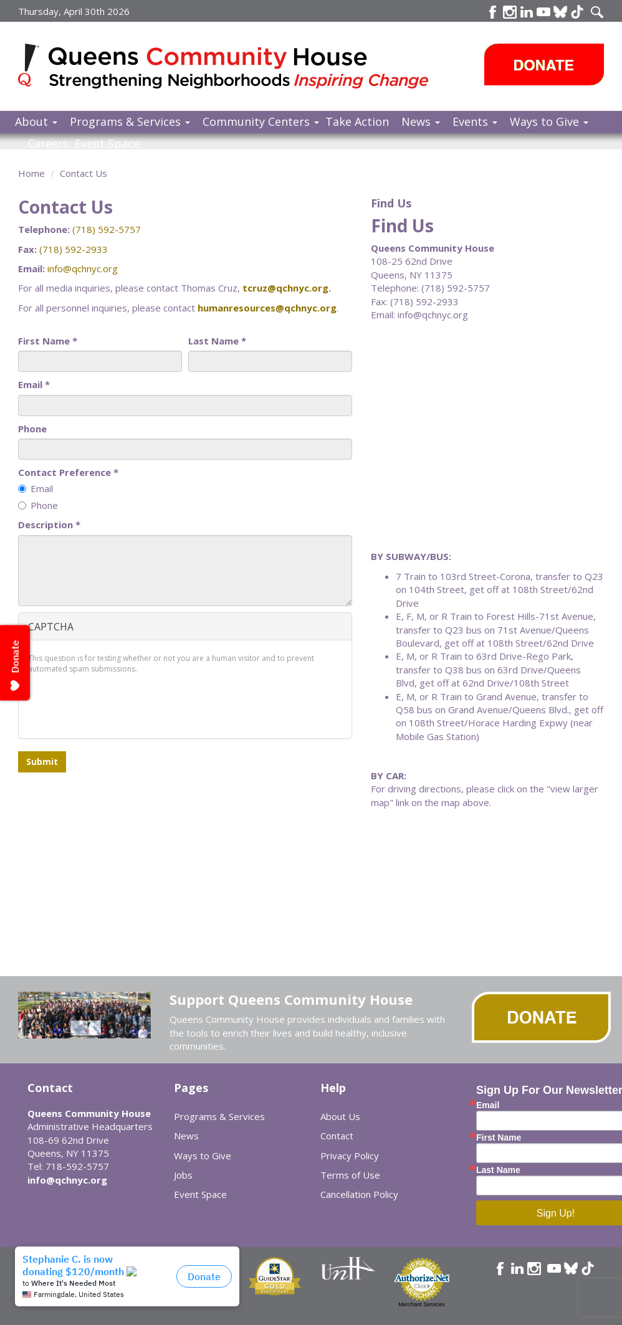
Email (34, 384)
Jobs (183, 1175)
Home (31, 173)
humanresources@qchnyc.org (267, 308)
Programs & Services (130, 121)
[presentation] (123, 704)
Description (49, 524)
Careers (48, 143)
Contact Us (83, 173)
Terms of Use (350, 1175)
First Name (47, 341)
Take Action (357, 121)
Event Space (107, 143)
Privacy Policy (349, 1155)
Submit (42, 761)
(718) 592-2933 (73, 249)
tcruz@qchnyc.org (285, 288)
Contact (336, 1135)
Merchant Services (421, 1304)
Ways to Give (549, 121)
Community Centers (261, 121)
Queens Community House (241, 68)
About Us (340, 1116)
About (36, 121)
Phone (32, 428)
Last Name (217, 341)
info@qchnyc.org (82, 268)
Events (474, 121)
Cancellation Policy (359, 1194)
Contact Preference (68, 472)
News (420, 121)
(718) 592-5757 (106, 229)
